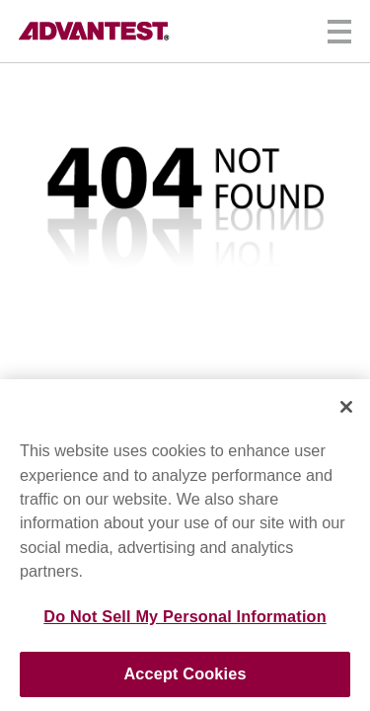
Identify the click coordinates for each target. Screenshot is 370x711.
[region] (185, 545)
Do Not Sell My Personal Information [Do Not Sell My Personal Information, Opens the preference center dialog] (185, 616)
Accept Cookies (184, 673)
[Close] (346, 407)
